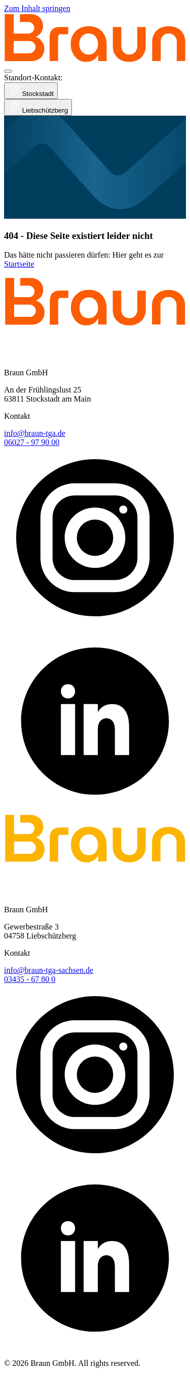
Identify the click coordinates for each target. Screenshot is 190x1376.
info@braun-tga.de (34, 433)
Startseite (19, 264)
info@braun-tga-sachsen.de (48, 970)
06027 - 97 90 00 (31, 442)
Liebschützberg (38, 107)
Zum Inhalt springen (37, 8)
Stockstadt (31, 90)
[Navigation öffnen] (8, 71)
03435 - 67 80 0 (29, 979)
